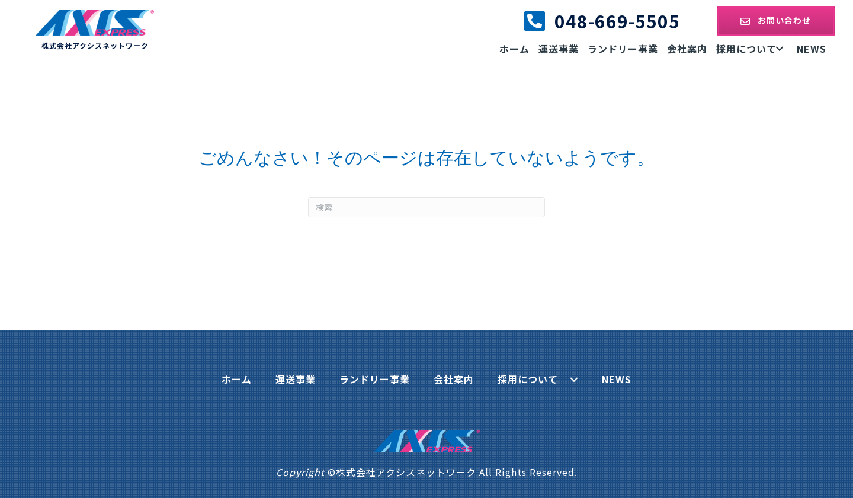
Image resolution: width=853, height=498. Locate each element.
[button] (776, 20)
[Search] (426, 207)
